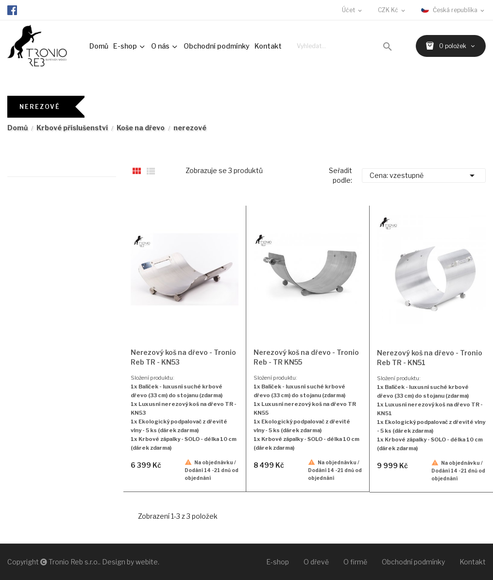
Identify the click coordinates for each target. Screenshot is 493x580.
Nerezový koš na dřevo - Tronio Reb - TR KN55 (306, 357)
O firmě (355, 562)
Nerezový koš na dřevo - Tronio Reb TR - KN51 (429, 358)
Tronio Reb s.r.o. (74, 562)
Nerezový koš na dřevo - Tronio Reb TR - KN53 (183, 357)
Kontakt (472, 562)
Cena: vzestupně (424, 175)
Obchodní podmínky (413, 562)
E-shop (277, 562)
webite (147, 562)
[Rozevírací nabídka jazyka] (453, 10)
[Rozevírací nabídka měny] (392, 10)
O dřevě (316, 562)
